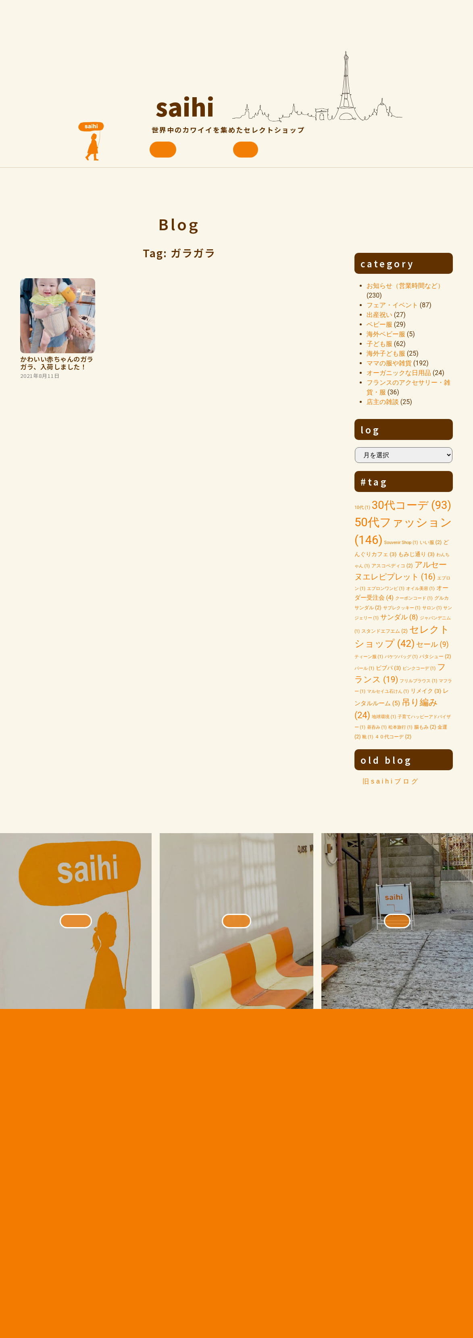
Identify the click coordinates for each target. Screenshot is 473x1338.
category (387, 263)
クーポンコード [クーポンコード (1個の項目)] (414, 598)
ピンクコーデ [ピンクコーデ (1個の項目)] (418, 668)
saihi (185, 103)
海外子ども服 (386, 353)
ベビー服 (379, 324)
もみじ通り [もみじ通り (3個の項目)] (416, 554)
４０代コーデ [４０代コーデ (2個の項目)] (393, 737)
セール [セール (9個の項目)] (432, 644)
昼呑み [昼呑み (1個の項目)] (377, 727)
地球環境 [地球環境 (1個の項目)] (384, 716)
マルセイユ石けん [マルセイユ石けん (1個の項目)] (388, 691)
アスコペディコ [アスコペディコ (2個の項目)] (392, 566)
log (370, 429)
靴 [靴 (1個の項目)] (367, 737)
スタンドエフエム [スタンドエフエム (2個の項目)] (384, 631)
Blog (179, 224)
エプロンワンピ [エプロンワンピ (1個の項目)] (385, 588)
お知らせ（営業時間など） (405, 286)
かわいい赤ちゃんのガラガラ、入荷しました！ (57, 362)
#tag (374, 481)
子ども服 (379, 344)
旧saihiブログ (391, 781)
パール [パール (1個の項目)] (364, 668)
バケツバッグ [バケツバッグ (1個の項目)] (401, 656)
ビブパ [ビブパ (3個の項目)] (388, 668)
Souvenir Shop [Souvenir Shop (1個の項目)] (401, 542)
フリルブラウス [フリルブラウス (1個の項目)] (418, 681)
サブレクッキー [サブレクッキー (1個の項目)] (402, 608)
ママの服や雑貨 (389, 363)
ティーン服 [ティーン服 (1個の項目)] (368, 656)
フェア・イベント (392, 305)
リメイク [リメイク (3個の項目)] (426, 691)
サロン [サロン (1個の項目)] (432, 608)
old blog (386, 759)
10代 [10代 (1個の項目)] (362, 507)
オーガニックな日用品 (399, 373)
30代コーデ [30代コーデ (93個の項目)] (411, 505)
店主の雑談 (383, 402)
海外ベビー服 (386, 334)
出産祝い (379, 315)
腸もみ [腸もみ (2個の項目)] (425, 727)
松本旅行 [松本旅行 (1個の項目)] (400, 727)
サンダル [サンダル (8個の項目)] (399, 617)
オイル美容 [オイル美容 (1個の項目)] (420, 588)
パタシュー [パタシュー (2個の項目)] (435, 656)
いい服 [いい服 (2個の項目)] (431, 542)
